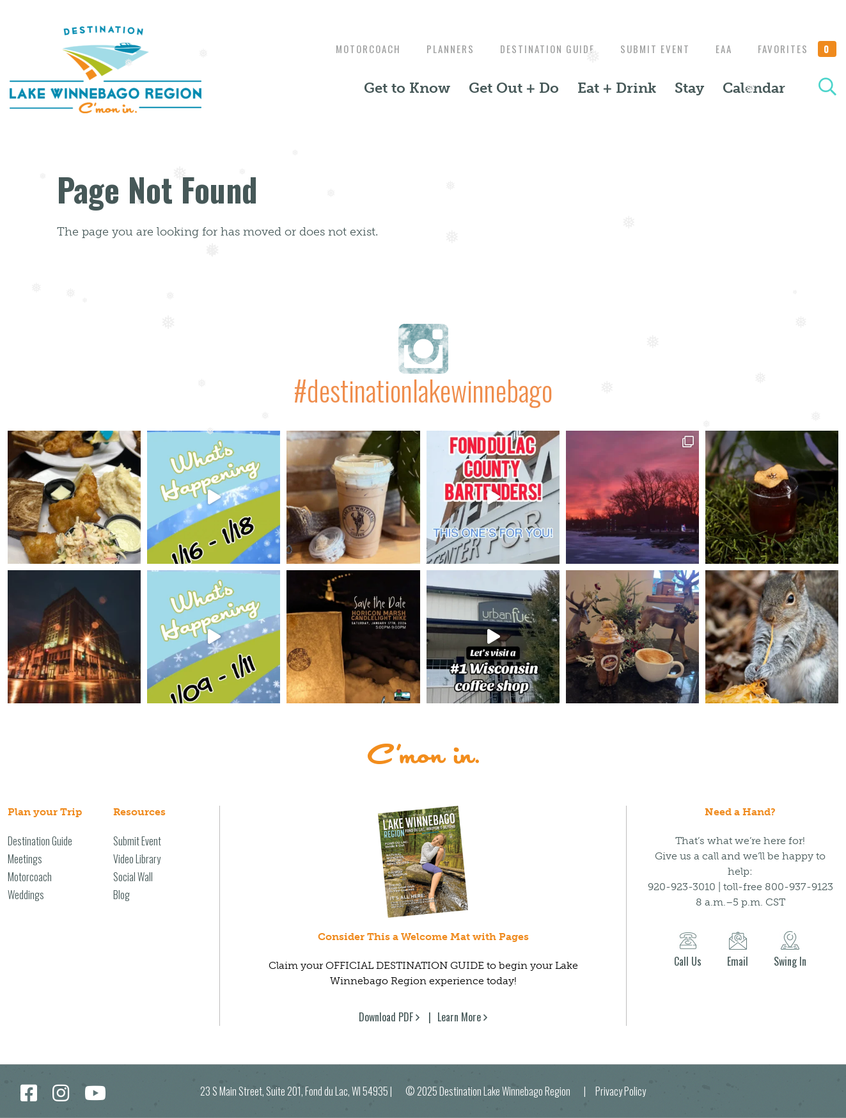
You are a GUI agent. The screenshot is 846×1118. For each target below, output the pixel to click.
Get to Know (407, 88)
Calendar (754, 88)
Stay (689, 88)
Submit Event (649, 49)
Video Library (137, 858)
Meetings (25, 858)
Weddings (26, 894)
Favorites (797, 49)
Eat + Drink (616, 88)
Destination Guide (537, 49)
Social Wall (133, 876)
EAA (720, 49)
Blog (121, 894)
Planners (438, 49)
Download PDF (386, 1017)
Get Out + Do (514, 88)
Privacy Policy (620, 1091)
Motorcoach (352, 49)
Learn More (459, 1017)
